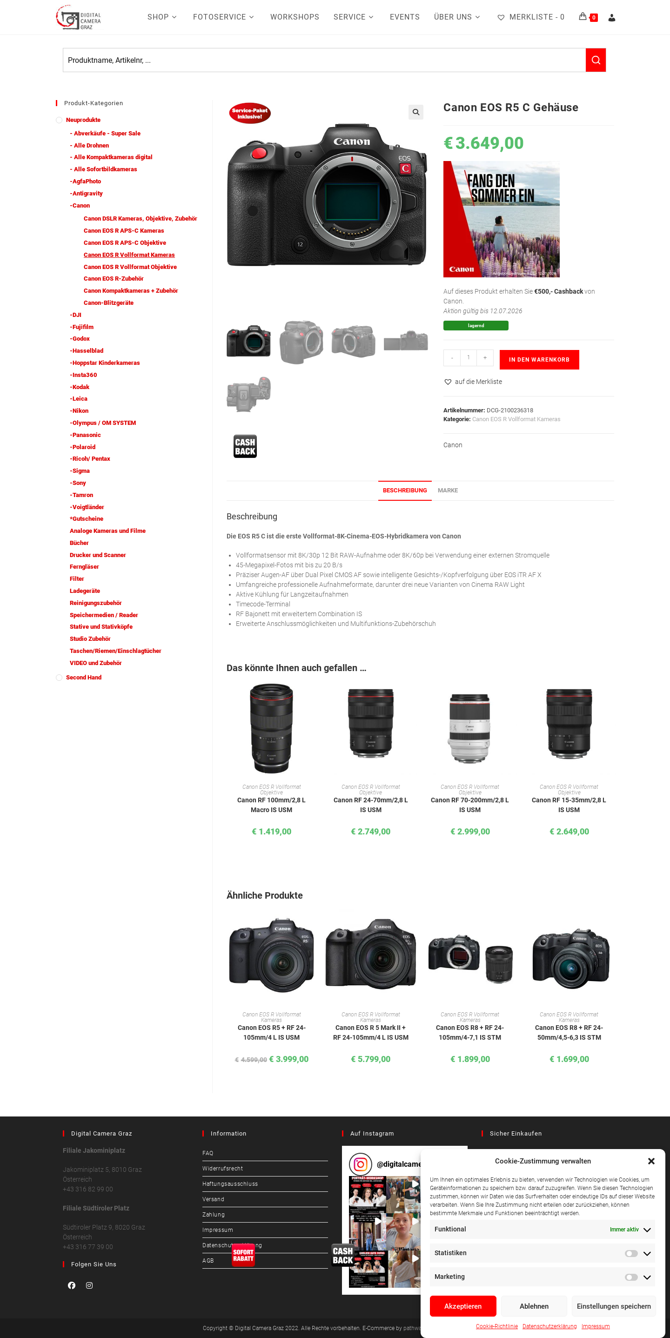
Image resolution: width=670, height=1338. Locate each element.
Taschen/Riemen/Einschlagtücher (115, 650)
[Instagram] (89, 1285)
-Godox (80, 338)
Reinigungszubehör (96, 602)
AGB (208, 1260)
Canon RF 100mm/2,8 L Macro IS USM (271, 805)
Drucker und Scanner (98, 554)
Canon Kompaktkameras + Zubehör (131, 290)
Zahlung (213, 1214)
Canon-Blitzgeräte (109, 302)
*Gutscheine (86, 518)
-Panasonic (85, 434)
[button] (651, 1161)
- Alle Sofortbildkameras (103, 169)
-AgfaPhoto (85, 181)
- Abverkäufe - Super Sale (105, 133)
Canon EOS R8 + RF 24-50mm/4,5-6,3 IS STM (569, 1032)
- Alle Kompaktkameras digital (111, 157)
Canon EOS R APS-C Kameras (124, 230)
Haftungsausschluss (230, 1184)
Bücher (79, 542)
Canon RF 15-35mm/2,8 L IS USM (569, 805)
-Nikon (79, 410)
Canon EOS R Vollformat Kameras (516, 419)
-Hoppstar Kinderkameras (105, 362)
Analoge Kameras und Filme (108, 530)
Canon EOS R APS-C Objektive (125, 242)
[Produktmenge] (468, 358)
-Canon (80, 205)
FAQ (208, 1153)
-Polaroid (82, 447)
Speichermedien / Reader (104, 615)
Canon (452, 445)
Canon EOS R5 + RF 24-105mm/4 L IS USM (272, 1032)
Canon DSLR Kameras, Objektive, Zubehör (140, 218)
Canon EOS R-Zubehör (114, 278)
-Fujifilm (82, 326)
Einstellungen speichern (614, 1306)
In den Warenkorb (539, 359)
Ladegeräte (85, 590)
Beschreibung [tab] (405, 490)
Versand (213, 1199)
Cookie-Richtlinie (497, 1326)
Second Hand (83, 677)
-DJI (75, 314)
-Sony (78, 482)
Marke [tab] (448, 490)
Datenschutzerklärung (550, 1326)
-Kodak (79, 386)
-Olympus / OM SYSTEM (103, 422)
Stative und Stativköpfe (101, 626)
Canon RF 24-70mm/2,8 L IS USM (371, 805)
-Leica (78, 398)
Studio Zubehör (90, 638)
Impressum (596, 1326)
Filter (77, 578)
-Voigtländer (87, 507)
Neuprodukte (83, 119)
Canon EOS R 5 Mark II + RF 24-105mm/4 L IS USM (371, 1032)
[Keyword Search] (324, 60)
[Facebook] (71, 1285)
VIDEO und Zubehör (96, 662)
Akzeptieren (463, 1306)
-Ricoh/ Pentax (90, 458)
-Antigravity (86, 193)
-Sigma (80, 470)
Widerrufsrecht (222, 1168)
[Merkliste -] (530, 17)
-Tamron (81, 494)
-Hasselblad (86, 350)
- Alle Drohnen (89, 145)
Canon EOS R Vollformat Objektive (271, 790)
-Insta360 (83, 374)
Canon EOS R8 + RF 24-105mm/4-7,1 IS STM (470, 1032)
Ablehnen (534, 1306)
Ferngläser (84, 566)
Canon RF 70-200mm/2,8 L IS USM (470, 805)
